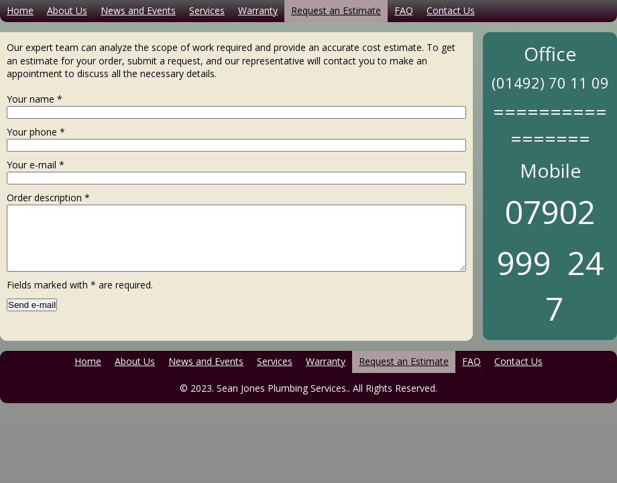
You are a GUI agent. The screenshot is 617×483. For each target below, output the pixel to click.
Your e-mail (35, 164)
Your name (34, 99)
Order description (48, 197)
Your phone (36, 131)
